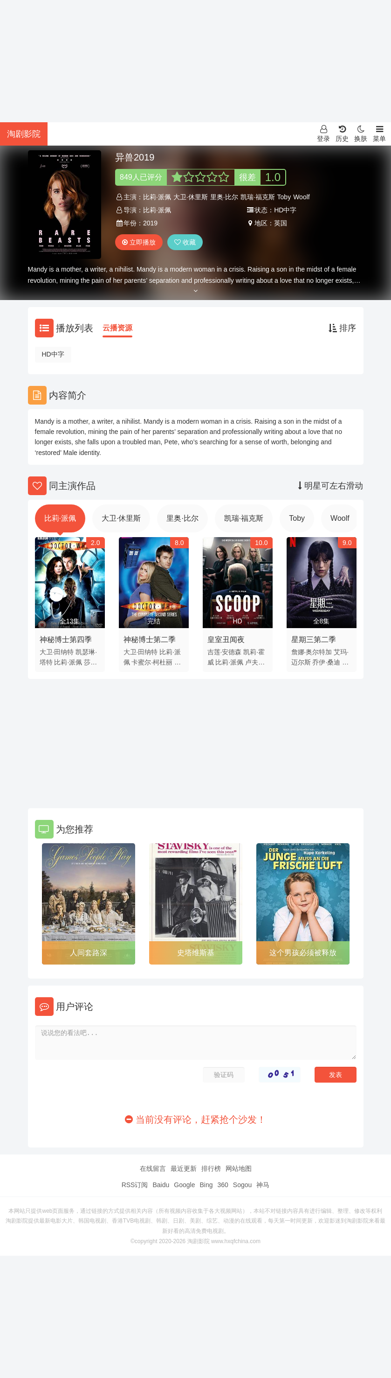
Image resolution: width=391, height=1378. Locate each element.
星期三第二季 (313, 640)
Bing (206, 1185)
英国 (280, 223)
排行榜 (211, 1168)
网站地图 (239, 1168)
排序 (342, 328)
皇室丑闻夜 (226, 640)
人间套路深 (88, 953)
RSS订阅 (135, 1185)
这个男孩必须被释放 (302, 953)
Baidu (160, 1185)
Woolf (301, 197)
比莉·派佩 (157, 197)
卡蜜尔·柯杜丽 (151, 662)
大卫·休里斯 (190, 197)
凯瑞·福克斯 (257, 197)
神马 (262, 1185)
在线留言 (153, 1168)
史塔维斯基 (195, 953)
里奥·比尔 (224, 197)
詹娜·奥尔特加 (311, 652)
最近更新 (184, 1168)
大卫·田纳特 (57, 652)
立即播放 (139, 242)
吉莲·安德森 (224, 652)
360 (222, 1185)
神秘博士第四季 (66, 640)
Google (184, 1185)
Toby (284, 197)
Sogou (242, 1185)
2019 (150, 223)
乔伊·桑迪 (326, 662)
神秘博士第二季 (149, 640)
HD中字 (53, 354)
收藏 (185, 242)
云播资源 (117, 328)
